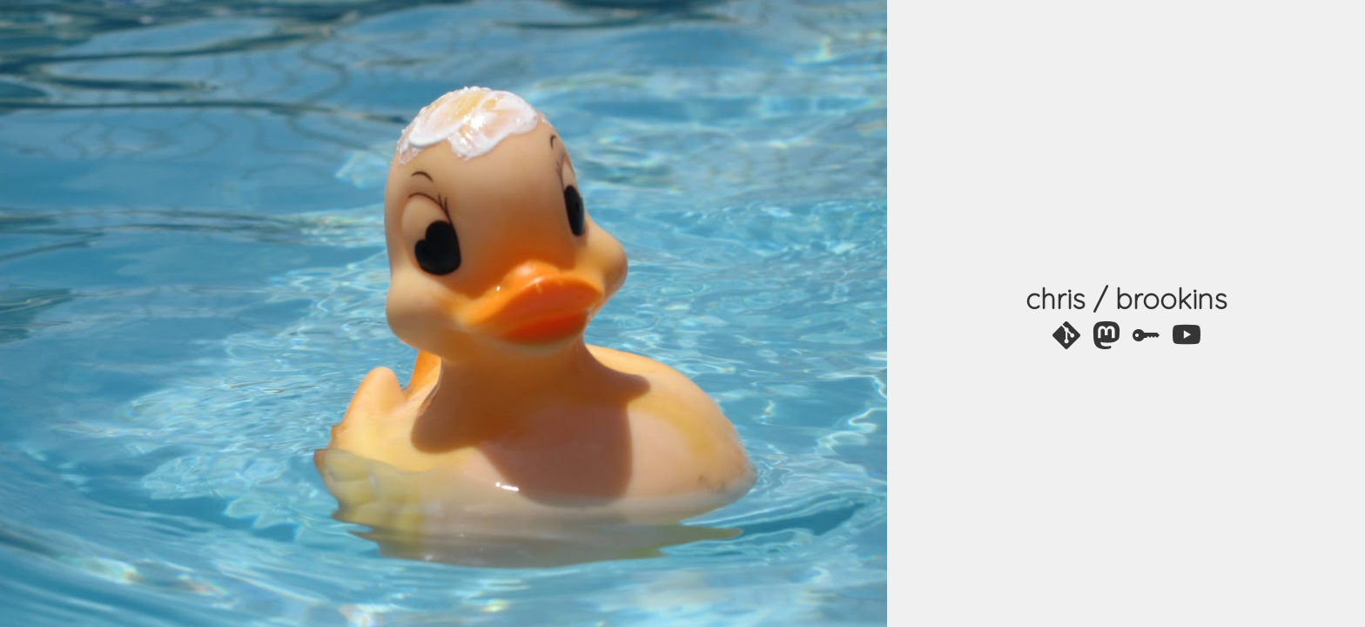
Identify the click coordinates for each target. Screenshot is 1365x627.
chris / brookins (1126, 298)
